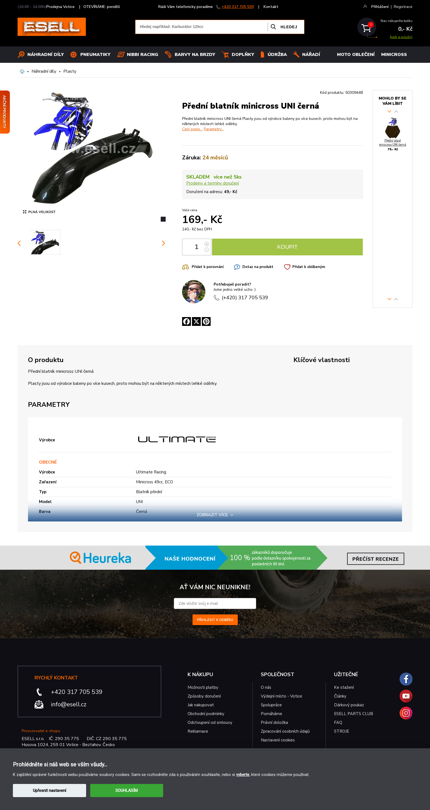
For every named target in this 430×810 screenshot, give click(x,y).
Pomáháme (271, 713)
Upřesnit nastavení (49, 790)
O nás (266, 687)
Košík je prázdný (401, 37)
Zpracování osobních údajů (285, 731)
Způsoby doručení (204, 696)
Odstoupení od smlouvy (210, 722)
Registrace (403, 6)
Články (340, 696)
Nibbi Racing (142, 55)
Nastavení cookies (278, 740)
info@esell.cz (68, 704)
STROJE (341, 731)
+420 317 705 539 (238, 6)
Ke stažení (344, 687)
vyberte (242, 774)
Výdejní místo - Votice (281, 696)
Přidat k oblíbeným (308, 266)
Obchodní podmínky (206, 713)
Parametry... (214, 129)
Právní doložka (274, 722)
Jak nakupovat (201, 705)
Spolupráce (271, 705)
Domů (22, 71)
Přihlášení (380, 6)
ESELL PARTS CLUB (353, 713)
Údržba (277, 55)
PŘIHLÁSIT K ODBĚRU (215, 619)
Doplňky (243, 55)
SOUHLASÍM (126, 790)
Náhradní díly (45, 55)
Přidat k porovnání (208, 266)
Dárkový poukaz (349, 705)
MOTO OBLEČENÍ (356, 55)
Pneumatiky (95, 55)
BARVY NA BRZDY (195, 55)
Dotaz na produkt (257, 266)
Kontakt (271, 6)
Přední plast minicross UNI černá (392, 143)
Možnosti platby (203, 687)
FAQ (338, 722)
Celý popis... (192, 129)
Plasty (69, 71)
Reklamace (198, 731)
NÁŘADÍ (311, 55)
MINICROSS (394, 55)
